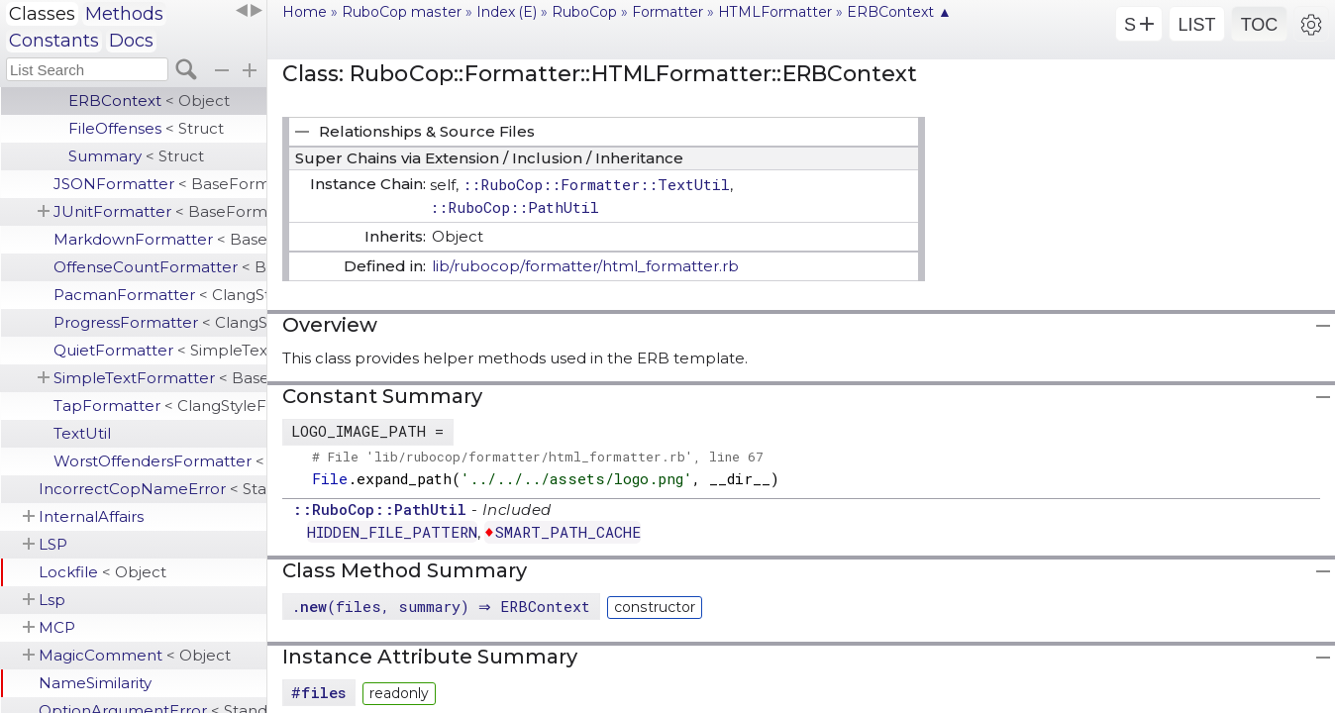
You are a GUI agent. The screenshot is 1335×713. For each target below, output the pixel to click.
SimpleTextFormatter (159, 377)
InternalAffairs (91, 516)
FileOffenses (146, 128)
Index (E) (506, 12)
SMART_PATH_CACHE (568, 532)
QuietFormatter (159, 350)
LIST (1196, 25)
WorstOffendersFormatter (159, 461)
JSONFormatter (159, 183)
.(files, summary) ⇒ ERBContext (443, 606)
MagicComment (135, 655)
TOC (1260, 25)
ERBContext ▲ (899, 12)
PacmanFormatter (159, 294)
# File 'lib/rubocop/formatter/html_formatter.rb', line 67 (538, 456)
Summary (136, 156)
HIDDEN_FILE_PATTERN (392, 532)
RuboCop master (402, 12)
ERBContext (149, 100)
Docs (131, 40)
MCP (57, 627)
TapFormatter (159, 405)
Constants (54, 40)
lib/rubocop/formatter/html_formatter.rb (585, 265)
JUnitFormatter (159, 211)
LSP (53, 544)
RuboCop (584, 12)
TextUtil (82, 433)
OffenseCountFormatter (159, 266)
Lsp (52, 599)
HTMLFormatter (775, 12)
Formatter (667, 12)
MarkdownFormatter (159, 239)
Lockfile (102, 571)
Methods (124, 14)
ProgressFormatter (159, 322)
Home (304, 12)
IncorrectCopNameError (152, 488)
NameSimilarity (95, 682)
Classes (42, 14)
